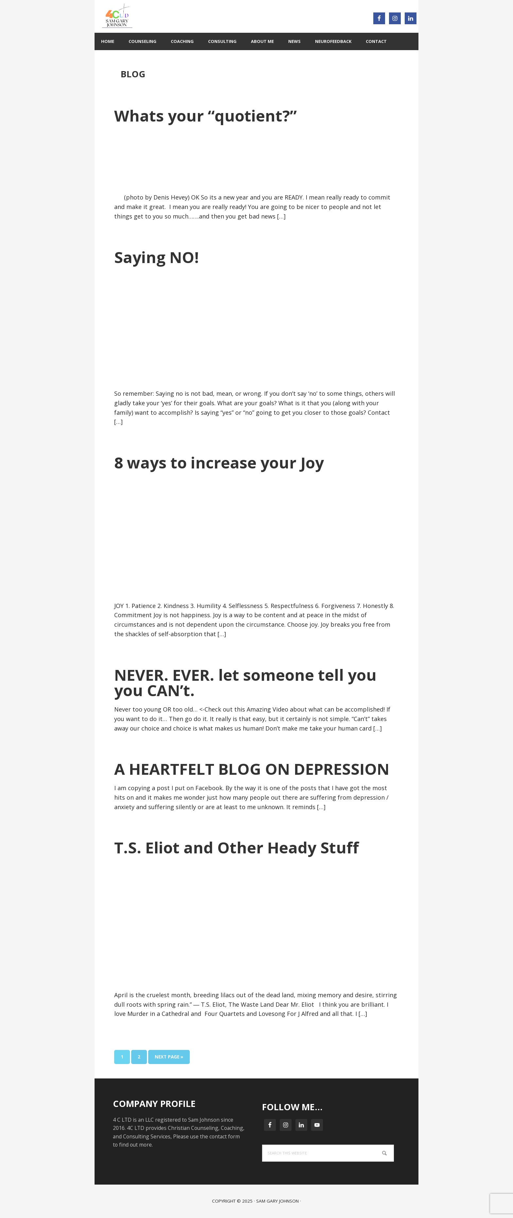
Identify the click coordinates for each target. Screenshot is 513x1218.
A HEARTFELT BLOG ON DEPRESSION (251, 768)
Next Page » (168, 1058)
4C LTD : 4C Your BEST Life (176, 16)
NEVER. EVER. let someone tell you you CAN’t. (245, 682)
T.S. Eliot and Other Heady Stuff (236, 847)
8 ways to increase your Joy (219, 462)
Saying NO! (156, 257)
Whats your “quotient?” (205, 115)
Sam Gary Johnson (277, 1201)
